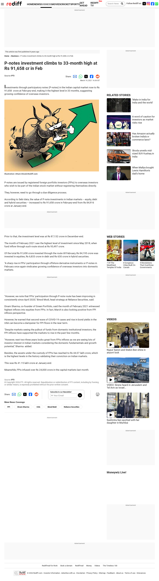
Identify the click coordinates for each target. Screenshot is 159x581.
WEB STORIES (116, 236)
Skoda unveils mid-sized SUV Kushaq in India (143, 153)
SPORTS (75, 4)
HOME (30, 4)
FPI (8, 407)
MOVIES (56, 4)
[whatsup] (157, 3)
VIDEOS (111, 319)
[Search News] (121, 4)
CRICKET (65, 4)
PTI (12, 76)
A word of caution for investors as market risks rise (143, 119)
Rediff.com (37, 573)
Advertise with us (68, 573)
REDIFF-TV (95, 4)
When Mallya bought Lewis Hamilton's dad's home (143, 170)
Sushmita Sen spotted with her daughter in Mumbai (123, 421)
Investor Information (52, 573)
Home (6, 56)
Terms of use (130, 573)
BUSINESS (46, 4)
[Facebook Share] (91, 76)
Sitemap (102, 573)
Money (89, 566)
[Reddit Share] (97, 76)
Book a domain (66, 566)
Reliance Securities (71, 407)
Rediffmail (79, 566)
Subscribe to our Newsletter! (60, 392)
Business (15, 56)
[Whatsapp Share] (80, 76)
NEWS (37, 4)
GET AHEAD (83, 4)
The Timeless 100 (110, 566)
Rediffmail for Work (50, 566)
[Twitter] (144, 3)
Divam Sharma (23, 407)
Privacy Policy (91, 573)
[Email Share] (74, 76)
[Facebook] (153, 3)
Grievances (141, 573)
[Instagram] (148, 3)
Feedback (111, 573)
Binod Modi (52, 407)
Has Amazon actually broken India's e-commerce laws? (143, 136)
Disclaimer (80, 573)
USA (38, 407)
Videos (97, 566)
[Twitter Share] (85, 76)
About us (119, 573)
